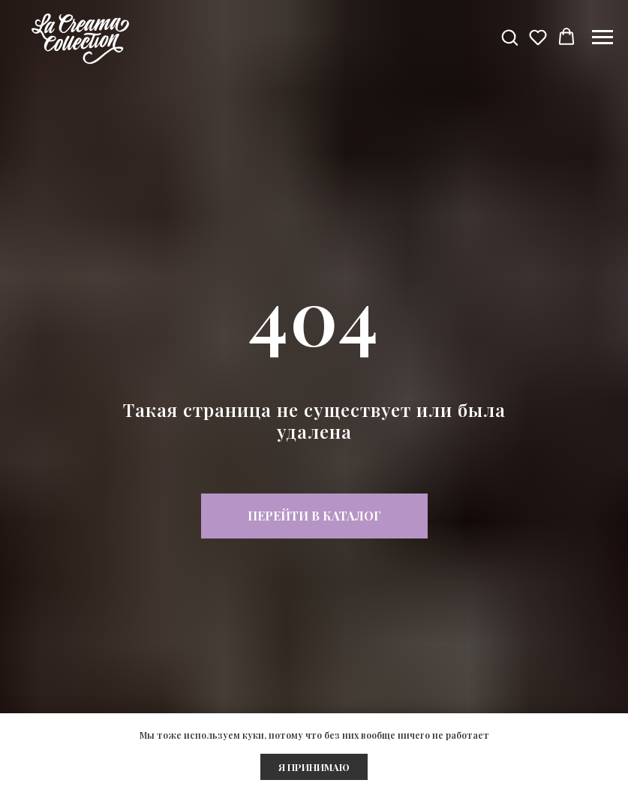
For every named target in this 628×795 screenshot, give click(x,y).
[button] (509, 37)
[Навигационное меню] (602, 37)
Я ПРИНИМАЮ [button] (314, 766)
